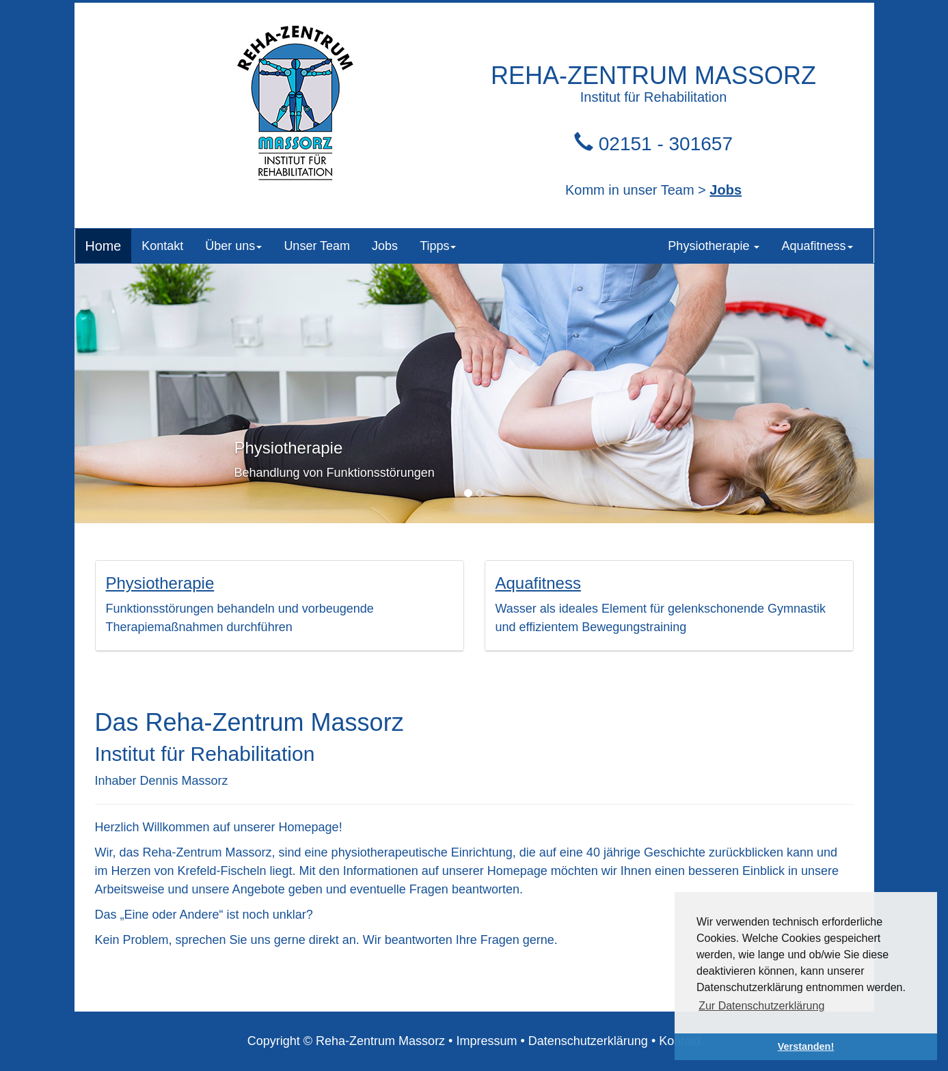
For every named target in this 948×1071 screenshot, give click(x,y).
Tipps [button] (438, 246)
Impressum (486, 1041)
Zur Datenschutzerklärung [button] (761, 1006)
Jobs (725, 189)
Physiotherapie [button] (713, 246)
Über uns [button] (233, 246)
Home (103, 245)
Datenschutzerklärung (588, 1041)
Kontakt (162, 246)
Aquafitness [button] (816, 246)
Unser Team (317, 246)
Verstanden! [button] (806, 1046)
